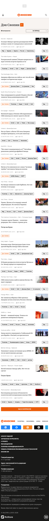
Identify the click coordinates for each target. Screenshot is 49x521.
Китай (11, 68)
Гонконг (19, 92)
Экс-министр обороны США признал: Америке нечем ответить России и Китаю (16, 299)
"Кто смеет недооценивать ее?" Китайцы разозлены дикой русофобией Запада (16, 150)
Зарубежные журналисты (10, 439)
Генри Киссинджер (27, 402)
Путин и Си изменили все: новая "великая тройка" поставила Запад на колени (16, 168)
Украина (9, 51)
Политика (4, 68)
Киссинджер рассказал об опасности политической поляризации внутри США (16, 394)
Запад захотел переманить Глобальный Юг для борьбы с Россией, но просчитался (17, 334)
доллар (30, 360)
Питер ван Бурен (27, 217)
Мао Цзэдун (30, 123)
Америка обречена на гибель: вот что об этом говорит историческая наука (17, 78)
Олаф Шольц (30, 51)
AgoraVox (3, 365)
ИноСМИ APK (5, 452)
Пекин (23, 123)
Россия (22, 51)
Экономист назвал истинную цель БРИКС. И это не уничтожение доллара (17, 352)
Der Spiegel (4, 110)
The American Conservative (9, 217)
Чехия (9, 312)
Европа (16, 51)
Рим (33, 86)
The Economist (5, 390)
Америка (17, 402)
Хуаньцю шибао (5, 330)
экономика (31, 324)
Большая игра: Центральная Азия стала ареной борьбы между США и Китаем (15, 245)
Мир (3, 51)
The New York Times (7, 277)
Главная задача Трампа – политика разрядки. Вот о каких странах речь (14, 221)
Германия (9, 38)
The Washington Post (7, 74)
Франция (10, 365)
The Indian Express (6, 56)
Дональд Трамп (30, 68)
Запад (23, 324)
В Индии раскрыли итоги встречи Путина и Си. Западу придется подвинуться (17, 263)
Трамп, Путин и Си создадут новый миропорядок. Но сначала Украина (14, 203)
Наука (38, 421)
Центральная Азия (27, 253)
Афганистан (18, 194)
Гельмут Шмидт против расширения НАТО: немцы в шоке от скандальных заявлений (17, 43)
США (17, 68)
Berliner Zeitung (5, 348)
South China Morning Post (8, 92)
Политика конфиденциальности (12, 446)
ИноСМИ (3, 146)
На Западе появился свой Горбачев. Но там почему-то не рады (16, 186)
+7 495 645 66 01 (6, 471)
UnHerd (3, 128)
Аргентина (24, 384)
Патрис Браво (18, 365)
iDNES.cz (3, 312)
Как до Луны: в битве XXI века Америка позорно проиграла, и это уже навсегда (15, 132)
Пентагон (15, 140)
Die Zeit (3, 38)
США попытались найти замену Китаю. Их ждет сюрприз (17, 281)
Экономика (24, 140)
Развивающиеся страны (17, 342)
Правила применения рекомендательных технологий (19, 449)
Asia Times (4, 181)
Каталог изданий (7, 436)
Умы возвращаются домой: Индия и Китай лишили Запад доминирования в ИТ (16, 96)
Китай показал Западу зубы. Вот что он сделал (15, 370)
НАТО (37, 402)
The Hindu (4, 259)
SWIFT (23, 176)
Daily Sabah (4, 241)
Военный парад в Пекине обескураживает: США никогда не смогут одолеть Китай (16, 115)
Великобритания (12, 128)
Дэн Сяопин (10, 25)
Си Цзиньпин (25, 86)
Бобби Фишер (15, 176)
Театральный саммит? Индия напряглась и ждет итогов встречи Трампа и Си (17, 61)
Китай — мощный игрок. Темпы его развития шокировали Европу (14, 316)
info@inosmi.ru (5, 465)
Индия (15, 56)
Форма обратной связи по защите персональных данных (19, 508)
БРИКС (22, 271)
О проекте (4, 441)
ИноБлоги (37, 384)
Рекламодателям (6, 444)
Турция (11, 241)
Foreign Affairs (5, 294)
